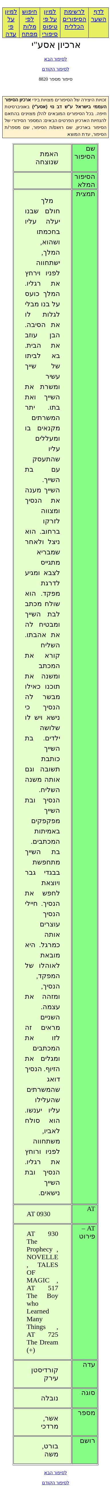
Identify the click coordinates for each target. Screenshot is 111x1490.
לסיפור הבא (55, 59)
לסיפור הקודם (55, 69)
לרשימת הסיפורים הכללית (74, 19)
